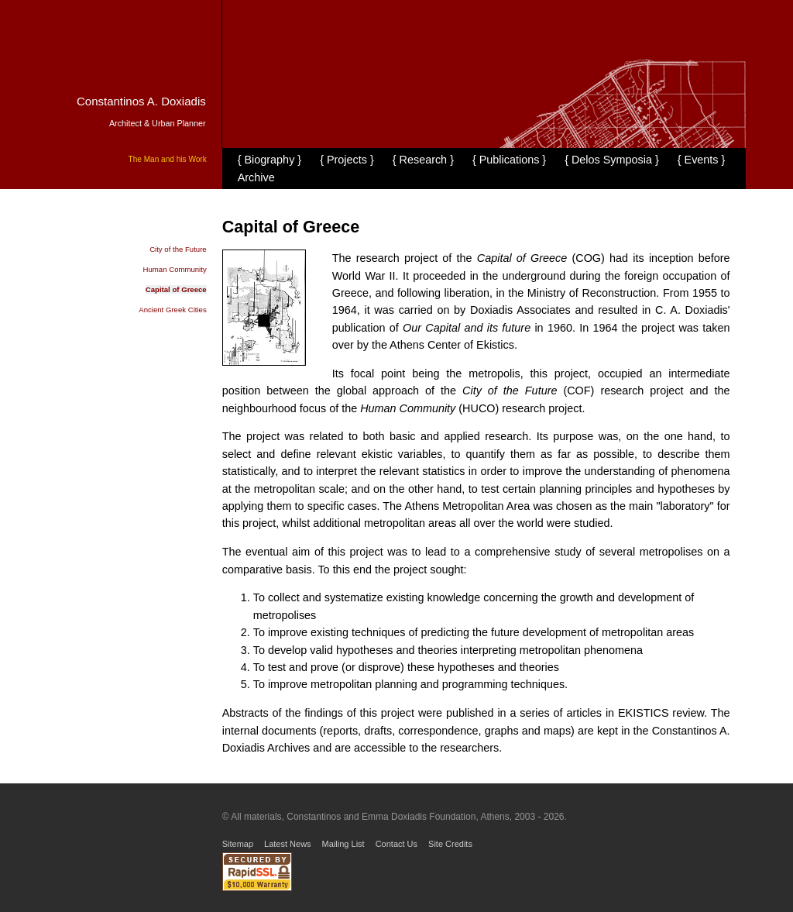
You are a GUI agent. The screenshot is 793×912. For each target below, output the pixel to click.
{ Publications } (509, 159)
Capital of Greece (176, 289)
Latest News (287, 843)
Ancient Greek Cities (172, 309)
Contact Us (396, 843)
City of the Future (178, 249)
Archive (256, 177)
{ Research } (423, 159)
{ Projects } (347, 159)
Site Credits (450, 843)
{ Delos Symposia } (612, 159)
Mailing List (343, 843)
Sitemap (237, 843)
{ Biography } (269, 159)
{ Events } (702, 159)
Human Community (175, 269)
